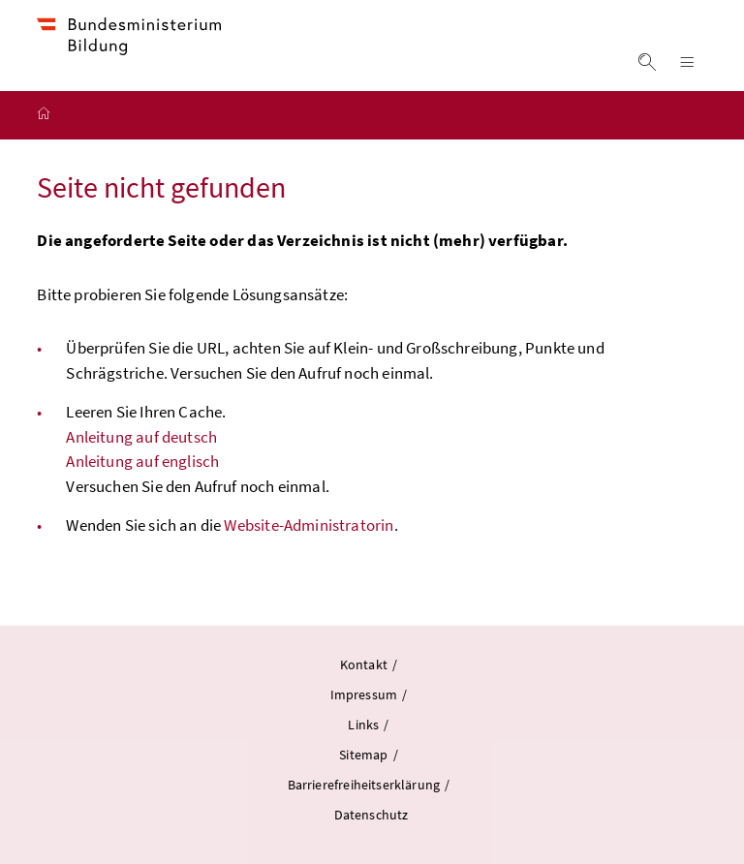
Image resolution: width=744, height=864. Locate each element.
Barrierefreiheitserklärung (365, 784)
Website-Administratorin (308, 525)
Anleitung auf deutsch (141, 436)
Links (364, 724)
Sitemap (364, 754)
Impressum (365, 694)
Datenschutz (372, 814)
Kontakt (365, 664)
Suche (647, 62)
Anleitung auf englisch (142, 461)
